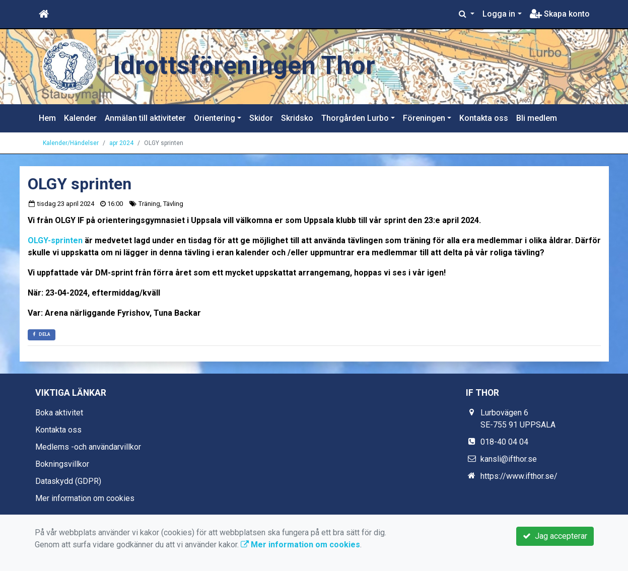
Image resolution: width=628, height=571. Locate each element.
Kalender (80, 118)
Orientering (214, 118)
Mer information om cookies (84, 498)
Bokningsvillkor (62, 464)
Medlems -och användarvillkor (88, 447)
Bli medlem (536, 118)
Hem (47, 118)
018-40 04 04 (504, 442)
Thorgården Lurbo (355, 118)
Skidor (261, 118)
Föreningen (424, 118)
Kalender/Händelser (71, 143)
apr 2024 (121, 143)
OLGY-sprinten (55, 240)
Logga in (498, 14)
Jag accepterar (555, 536)
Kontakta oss (483, 118)
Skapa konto (560, 14)
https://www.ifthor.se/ (518, 476)
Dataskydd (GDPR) (68, 481)
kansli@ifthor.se (508, 459)
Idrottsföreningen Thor (244, 65)
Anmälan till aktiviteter (145, 118)
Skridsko (297, 118)
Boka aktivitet (59, 412)
